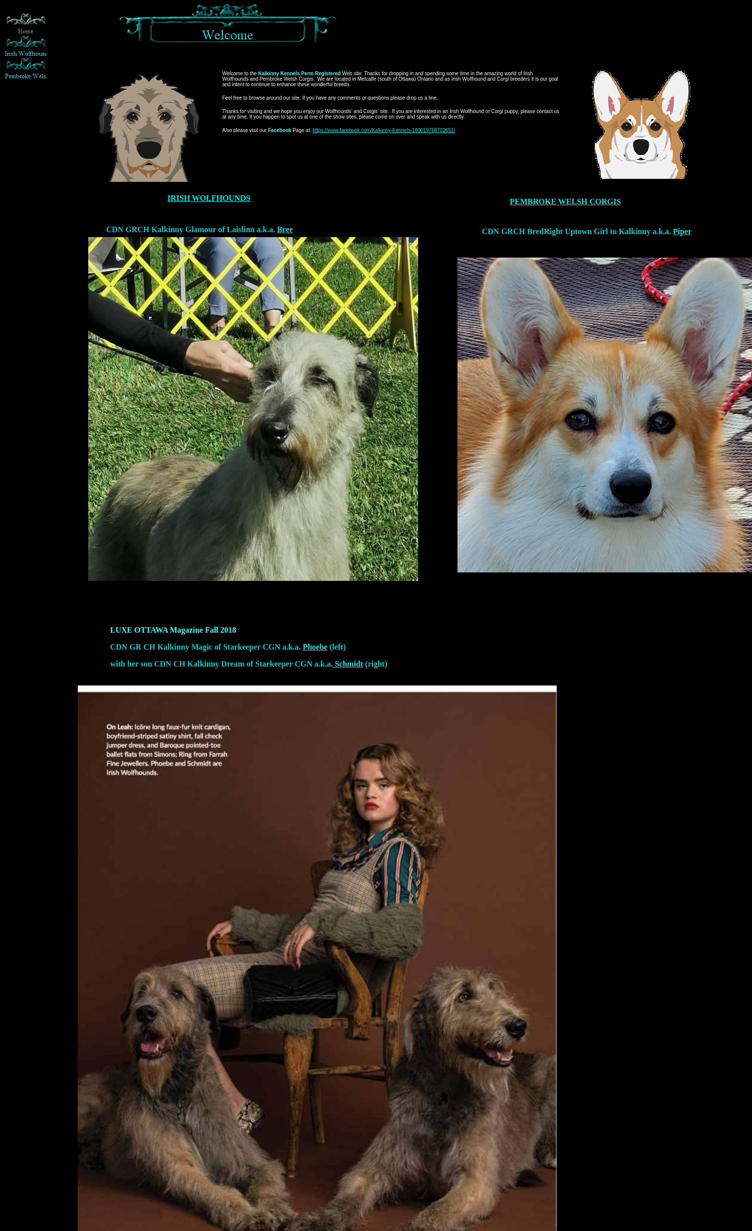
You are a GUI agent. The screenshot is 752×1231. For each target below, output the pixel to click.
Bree (285, 229)
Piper (682, 231)
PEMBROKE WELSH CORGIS (565, 201)
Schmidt (348, 664)
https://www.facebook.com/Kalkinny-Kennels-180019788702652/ (383, 130)
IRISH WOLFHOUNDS (208, 198)
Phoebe (314, 647)
